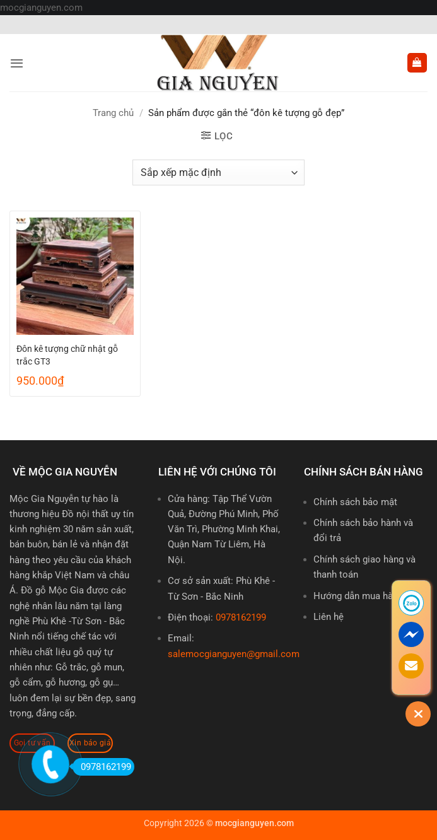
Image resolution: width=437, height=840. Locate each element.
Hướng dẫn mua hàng (358, 596)
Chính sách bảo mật (355, 502)
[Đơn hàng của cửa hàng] (218, 172)
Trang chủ (113, 113)
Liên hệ (328, 616)
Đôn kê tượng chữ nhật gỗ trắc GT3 (67, 355)
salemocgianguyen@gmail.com (234, 654)
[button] (16, 63)
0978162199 (241, 617)
